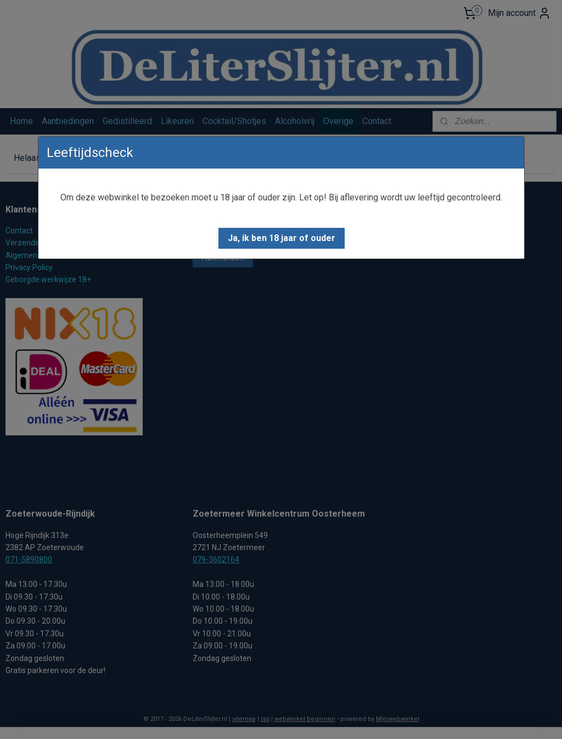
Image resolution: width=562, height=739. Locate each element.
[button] (281, 238)
